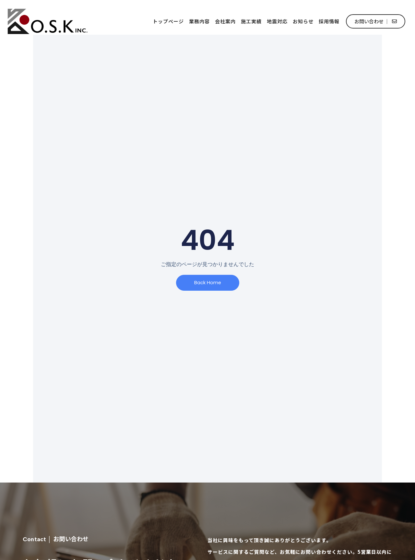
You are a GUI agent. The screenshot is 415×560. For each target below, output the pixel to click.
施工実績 (251, 21)
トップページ (168, 21)
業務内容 (199, 21)
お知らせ (303, 21)
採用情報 (329, 21)
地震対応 (277, 21)
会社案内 (225, 21)
